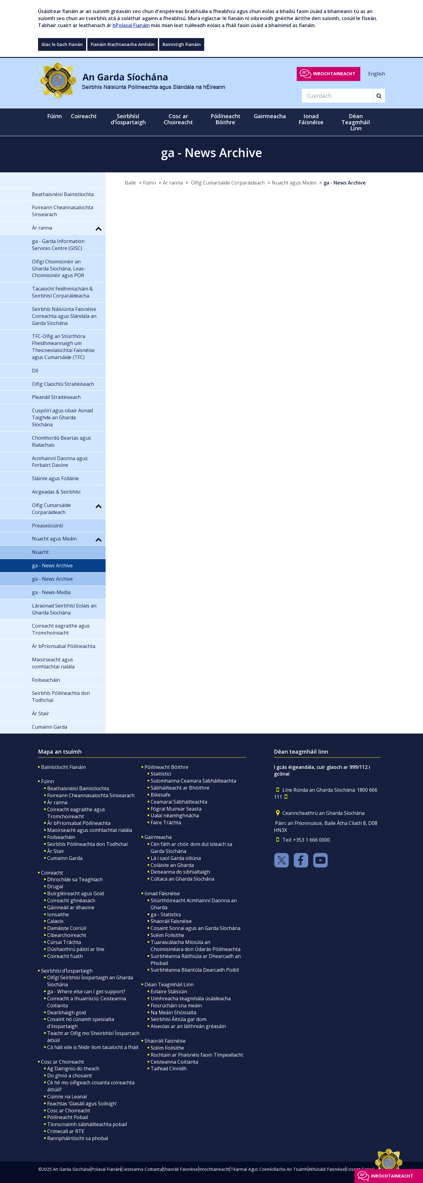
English (376, 73)
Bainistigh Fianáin (182, 44)
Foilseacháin (61, 837)
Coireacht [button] (84, 116)
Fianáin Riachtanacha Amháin (123, 44)
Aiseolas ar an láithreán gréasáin (188, 1026)
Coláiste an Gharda (172, 865)
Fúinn (149, 182)
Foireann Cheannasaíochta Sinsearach (91, 795)
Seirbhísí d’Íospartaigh (67, 970)
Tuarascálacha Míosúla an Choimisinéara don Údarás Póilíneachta (195, 945)
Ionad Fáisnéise (162, 893)
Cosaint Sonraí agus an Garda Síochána (195, 928)
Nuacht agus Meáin (294, 182)
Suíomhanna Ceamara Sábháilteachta (193, 780)
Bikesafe (160, 794)
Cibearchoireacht (66, 935)
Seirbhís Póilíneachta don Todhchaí (87, 844)
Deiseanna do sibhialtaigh (180, 871)
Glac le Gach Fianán (62, 44)
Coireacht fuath (65, 956)
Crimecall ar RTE (65, 1131)
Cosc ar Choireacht (62, 1061)
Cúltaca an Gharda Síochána (182, 878)
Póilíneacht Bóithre (166, 767)
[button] (98, 228)
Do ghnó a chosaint (69, 1075)
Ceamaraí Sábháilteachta (179, 801)
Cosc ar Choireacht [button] (178, 119)
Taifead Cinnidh (169, 1068)
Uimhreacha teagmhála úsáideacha (191, 998)
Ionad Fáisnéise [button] (311, 119)
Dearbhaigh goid (66, 1012)
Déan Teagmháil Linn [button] (355, 122)
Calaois (55, 921)
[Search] (337, 96)
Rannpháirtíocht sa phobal (77, 1138)
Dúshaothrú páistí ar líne (75, 949)
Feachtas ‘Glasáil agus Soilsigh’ (82, 1103)
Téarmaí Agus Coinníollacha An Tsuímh (269, 1169)
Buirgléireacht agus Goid (75, 893)
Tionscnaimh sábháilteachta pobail (87, 1124)
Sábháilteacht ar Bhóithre (180, 787)
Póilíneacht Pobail (67, 1117)
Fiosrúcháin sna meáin (176, 1005)
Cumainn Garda (64, 858)
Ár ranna (173, 182)
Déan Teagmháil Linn (169, 984)
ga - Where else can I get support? (86, 991)
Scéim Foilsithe (167, 935)
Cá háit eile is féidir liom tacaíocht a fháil (92, 1047)
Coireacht (52, 872)
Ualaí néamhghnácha (175, 815)
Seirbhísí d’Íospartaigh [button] (128, 119)
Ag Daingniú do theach (73, 1068)
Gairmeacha (158, 837)
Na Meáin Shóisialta (173, 1012)
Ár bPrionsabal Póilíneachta (78, 823)
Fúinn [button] (54, 116)
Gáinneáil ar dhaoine (70, 907)
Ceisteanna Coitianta (174, 1061)
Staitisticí (161, 773)
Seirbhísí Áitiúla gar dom (178, 1019)
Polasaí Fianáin (106, 1169)
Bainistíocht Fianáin (63, 767)
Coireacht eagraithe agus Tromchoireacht (76, 813)
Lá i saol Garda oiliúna (176, 858)
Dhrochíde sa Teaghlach (75, 879)
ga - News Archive (344, 182)
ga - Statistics (166, 914)
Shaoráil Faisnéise (171, 921)
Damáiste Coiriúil (66, 928)
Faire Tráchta (166, 822)
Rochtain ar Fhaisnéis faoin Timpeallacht (197, 1054)
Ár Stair (55, 851)
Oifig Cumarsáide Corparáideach (227, 182)
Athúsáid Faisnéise (327, 1169)
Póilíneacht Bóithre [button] (225, 119)
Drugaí (55, 886)
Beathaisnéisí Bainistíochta (78, 788)
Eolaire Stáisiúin (169, 991)
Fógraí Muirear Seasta (176, 808)
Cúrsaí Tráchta (64, 942)
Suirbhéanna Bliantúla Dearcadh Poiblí (195, 969)
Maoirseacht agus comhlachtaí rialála (89, 830)
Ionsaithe (58, 914)
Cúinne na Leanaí (67, 1096)
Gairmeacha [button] (270, 116)
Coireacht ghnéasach (71, 900)
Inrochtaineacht (334, 73)
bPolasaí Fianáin (131, 25)
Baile (130, 182)
